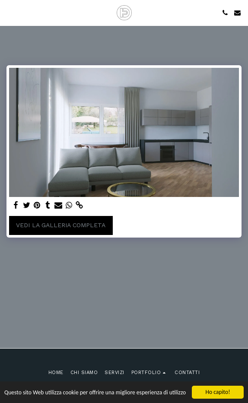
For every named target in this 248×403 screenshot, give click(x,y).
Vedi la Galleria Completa (60, 225)
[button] (9, 12)
